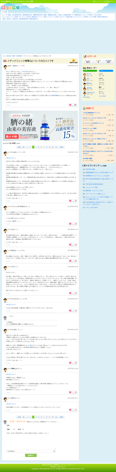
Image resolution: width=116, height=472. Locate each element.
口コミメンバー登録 (101, 1)
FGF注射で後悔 (90, 169)
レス (9, 105)
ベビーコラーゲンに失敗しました (96, 194)
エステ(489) (92, 17)
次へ (56, 147)
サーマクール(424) (24, 17)
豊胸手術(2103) (38, 15)
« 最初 (19, 147)
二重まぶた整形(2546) (64, 15)
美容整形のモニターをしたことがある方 (97, 176)
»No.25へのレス (11, 304)
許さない (14, 250)
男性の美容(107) (103, 17)
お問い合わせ (61, 467)
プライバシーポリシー (67, 465)
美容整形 (19, 56)
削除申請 (53, 467)
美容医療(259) (24, 19)
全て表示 (87, 97)
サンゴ (89, 74)
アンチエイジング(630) (81, 17)
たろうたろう (15, 299)
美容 (4, 12)
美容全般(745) (33, 19)
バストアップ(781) (53, 17)
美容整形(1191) (27, 15)
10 (52, 147)
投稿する (31, 455)
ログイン (112, 1)
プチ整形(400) (76, 15)
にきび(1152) (97, 15)
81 (75, 105)
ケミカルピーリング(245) (10, 17)
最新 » (62, 147)
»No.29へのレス (11, 404)
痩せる (32, 345)
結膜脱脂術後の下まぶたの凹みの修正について (99, 172)
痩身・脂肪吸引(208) (50, 15)
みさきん (89, 88)
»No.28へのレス (11, 374)
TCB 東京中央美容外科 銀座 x (94, 184)
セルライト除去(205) (66, 17)
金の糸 (25, 71)
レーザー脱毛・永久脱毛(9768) (12, 15)
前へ (24, 147)
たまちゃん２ (91, 92)
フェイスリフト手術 (92, 187)
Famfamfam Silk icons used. (76, 469)
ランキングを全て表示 (91, 207)
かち (88, 78)
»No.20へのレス (11, 158)
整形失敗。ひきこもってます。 (95, 190)
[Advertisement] (58, 37)
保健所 (53, 95)
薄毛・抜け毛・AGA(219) (10, 19)
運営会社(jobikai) (47, 465)
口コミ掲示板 (7, 56)
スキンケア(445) (87, 15)
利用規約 (56, 465)
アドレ (31, 407)
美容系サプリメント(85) (39, 17)
